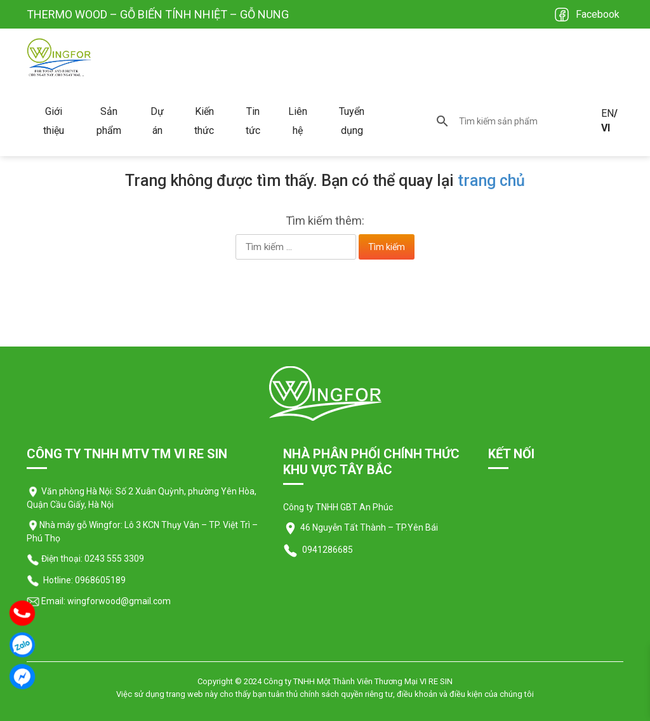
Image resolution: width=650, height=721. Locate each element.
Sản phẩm (108, 120)
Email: (46, 601)
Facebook (598, 14)
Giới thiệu (53, 120)
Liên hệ (297, 120)
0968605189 (100, 580)
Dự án (157, 120)
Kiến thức (204, 120)
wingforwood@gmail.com (118, 601)
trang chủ (491, 180)
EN (607, 113)
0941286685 (326, 550)
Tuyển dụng (351, 120)
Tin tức (253, 120)
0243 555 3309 (114, 558)
